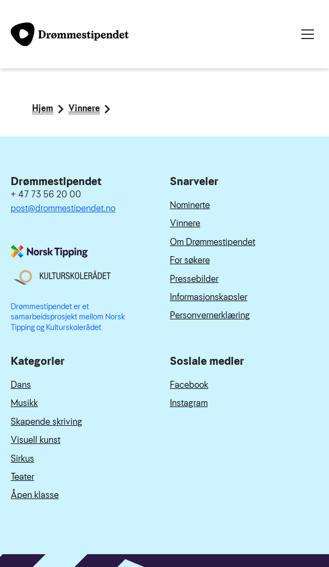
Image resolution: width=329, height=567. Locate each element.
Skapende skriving (46, 422)
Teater (22, 477)
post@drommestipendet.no (63, 208)
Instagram (189, 403)
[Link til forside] (70, 34)
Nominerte (190, 205)
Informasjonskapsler (208, 297)
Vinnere (84, 109)
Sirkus (22, 459)
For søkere (190, 260)
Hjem (42, 109)
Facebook (189, 385)
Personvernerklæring (210, 315)
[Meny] (307, 34)
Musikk (24, 403)
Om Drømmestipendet (212, 242)
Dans (21, 385)
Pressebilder (194, 279)
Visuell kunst (35, 440)
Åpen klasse (35, 495)
